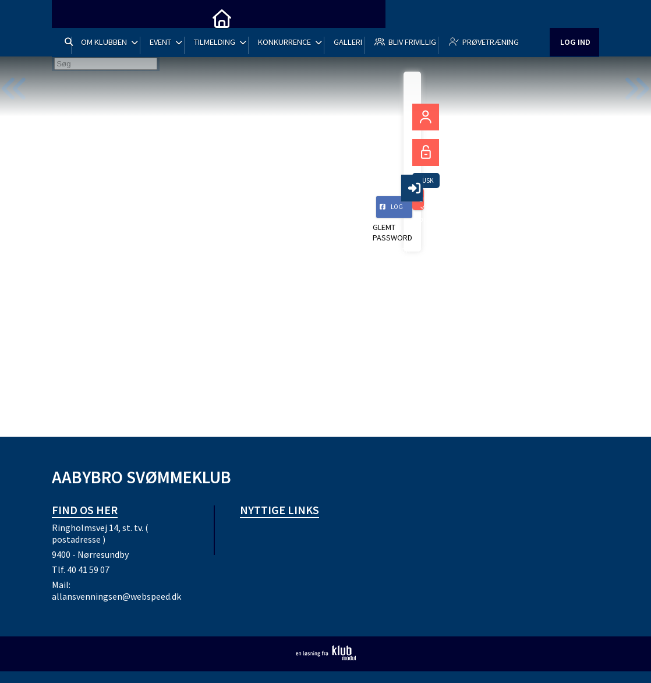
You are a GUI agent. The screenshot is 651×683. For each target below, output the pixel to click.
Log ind (574, 52)
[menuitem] (69, 17)
